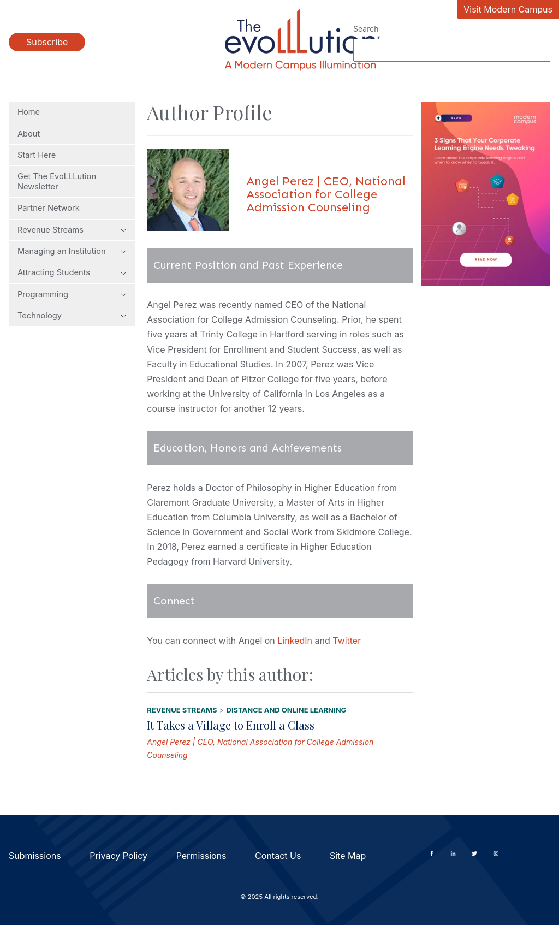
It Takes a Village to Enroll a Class (230, 725)
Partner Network (48, 208)
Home (28, 112)
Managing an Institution (72, 251)
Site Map (348, 855)
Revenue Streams (72, 230)
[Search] (451, 50)
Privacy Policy (118, 855)
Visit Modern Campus (507, 9)
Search (365, 28)
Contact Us (278, 855)
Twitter (346, 640)
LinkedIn (294, 640)
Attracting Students (72, 272)
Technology (72, 316)
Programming (72, 294)
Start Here (36, 155)
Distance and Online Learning (287, 710)
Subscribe (47, 42)
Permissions (201, 855)
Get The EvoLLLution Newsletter (56, 181)
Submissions (35, 855)
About (28, 134)
